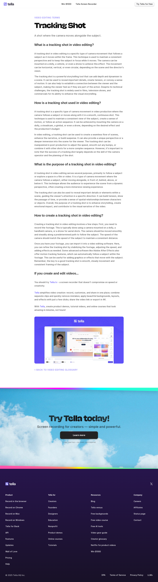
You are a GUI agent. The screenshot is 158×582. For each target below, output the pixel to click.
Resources (96, 495)
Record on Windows (14, 520)
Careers (137, 501)
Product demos (55, 533)
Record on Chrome (14, 507)
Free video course (99, 520)
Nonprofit (52, 526)
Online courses (55, 539)
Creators (52, 501)
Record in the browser (15, 501)
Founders (52, 507)
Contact (137, 520)
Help (7, 564)
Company (138, 495)
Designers (53, 514)
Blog (93, 501)
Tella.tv (53, 282)
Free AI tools (97, 526)
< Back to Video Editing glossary (56, 370)
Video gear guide (99, 533)
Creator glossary (99, 539)
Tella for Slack (12, 526)
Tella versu (96, 507)
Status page (139, 514)
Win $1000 (96, 551)
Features (9, 539)
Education (53, 520)
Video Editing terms (47, 18)
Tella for (51, 495)
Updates (9, 545)
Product (9, 495)
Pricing (8, 558)
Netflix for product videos (103, 545)
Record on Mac (12, 514)
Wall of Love (11, 551)
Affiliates (138, 507)
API (7, 533)
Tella (36, 292)
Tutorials (52, 545)
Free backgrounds (99, 514)
